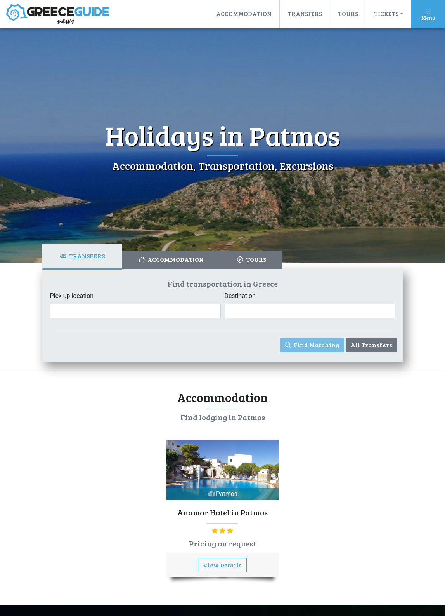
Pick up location (72, 295)
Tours (348, 13)
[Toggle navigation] (428, 14)
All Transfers (371, 345)
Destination (240, 295)
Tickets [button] (386, 13)
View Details (222, 565)
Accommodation (244, 13)
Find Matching (312, 345)
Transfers (304, 13)
